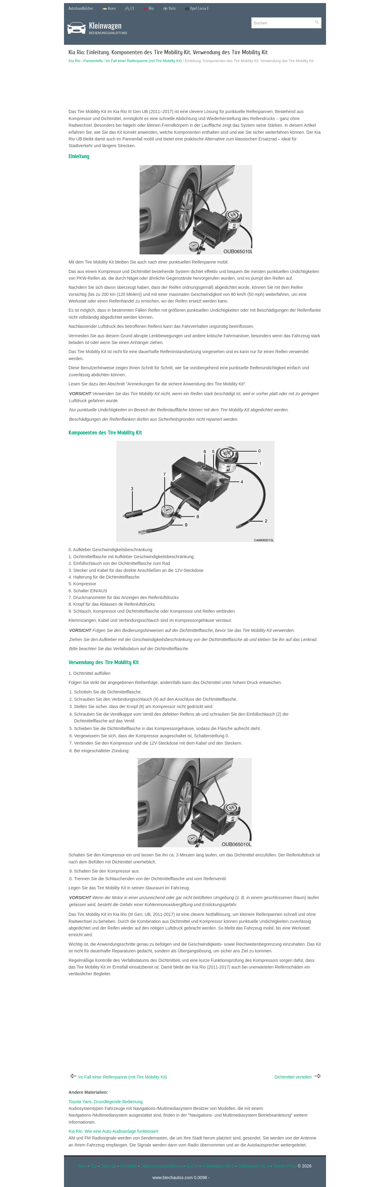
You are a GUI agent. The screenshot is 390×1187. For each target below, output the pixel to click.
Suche (192, 1166)
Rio (148, 8)
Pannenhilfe (93, 61)
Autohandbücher (81, 8)
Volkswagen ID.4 (253, 1166)
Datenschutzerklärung (161, 1166)
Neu (83, 1166)
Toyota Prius (284, 1166)
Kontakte (128, 1166)
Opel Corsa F (197, 8)
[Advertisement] (195, 87)
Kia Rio (74, 61)
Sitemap (108, 1166)
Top (93, 1166)
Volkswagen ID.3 (218, 1166)
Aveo (109, 8)
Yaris (169, 8)
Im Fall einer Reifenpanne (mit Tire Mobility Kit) (144, 61)
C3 (129, 8)
